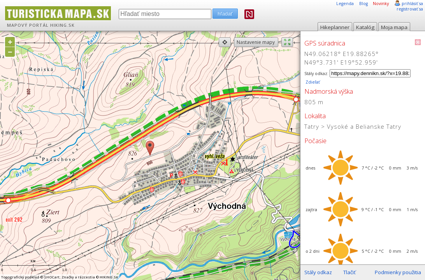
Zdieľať (312, 82)
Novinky (381, 3)
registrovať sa (410, 9)
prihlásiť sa (412, 3)
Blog (363, 3)
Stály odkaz (318, 272)
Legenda (345, 3)
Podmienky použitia (398, 272)
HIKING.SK (62, 25)
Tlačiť (349, 272)
